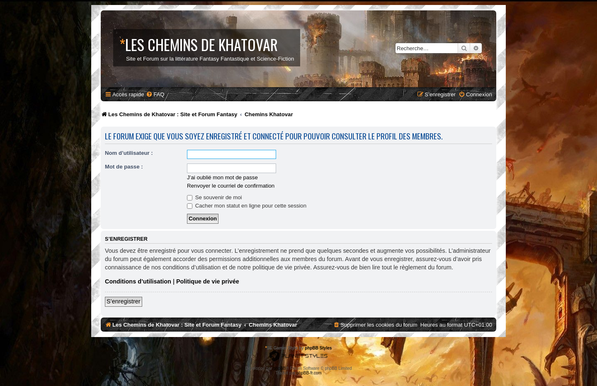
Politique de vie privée (207, 281)
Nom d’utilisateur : (129, 153)
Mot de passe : (124, 167)
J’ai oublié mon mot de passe (222, 177)
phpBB (279, 368)
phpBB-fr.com (309, 373)
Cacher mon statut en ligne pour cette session (246, 206)
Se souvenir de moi (214, 197)
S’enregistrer (124, 301)
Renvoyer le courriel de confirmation (230, 186)
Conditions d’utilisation (138, 281)
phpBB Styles (318, 348)
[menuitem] (155, 94)
